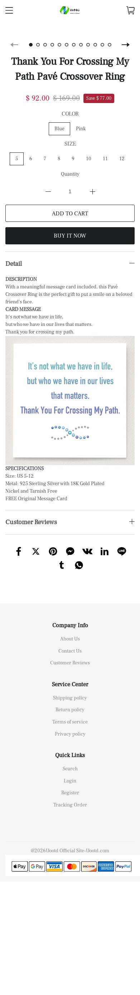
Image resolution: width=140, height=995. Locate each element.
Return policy (70, 702)
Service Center (70, 677)
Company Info (70, 617)
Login (70, 773)
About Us (70, 631)
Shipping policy (70, 690)
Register (70, 785)
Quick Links (70, 747)
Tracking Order (70, 797)
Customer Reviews (70, 655)
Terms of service (70, 714)
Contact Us (70, 643)
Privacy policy (70, 726)
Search (70, 761)
